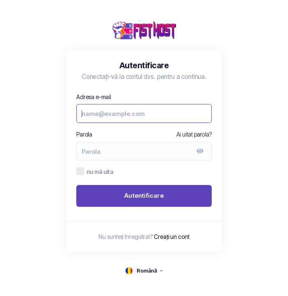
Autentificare (144, 195)
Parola (84, 134)
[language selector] (144, 270)
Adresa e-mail (93, 96)
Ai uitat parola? (194, 134)
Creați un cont (172, 236)
